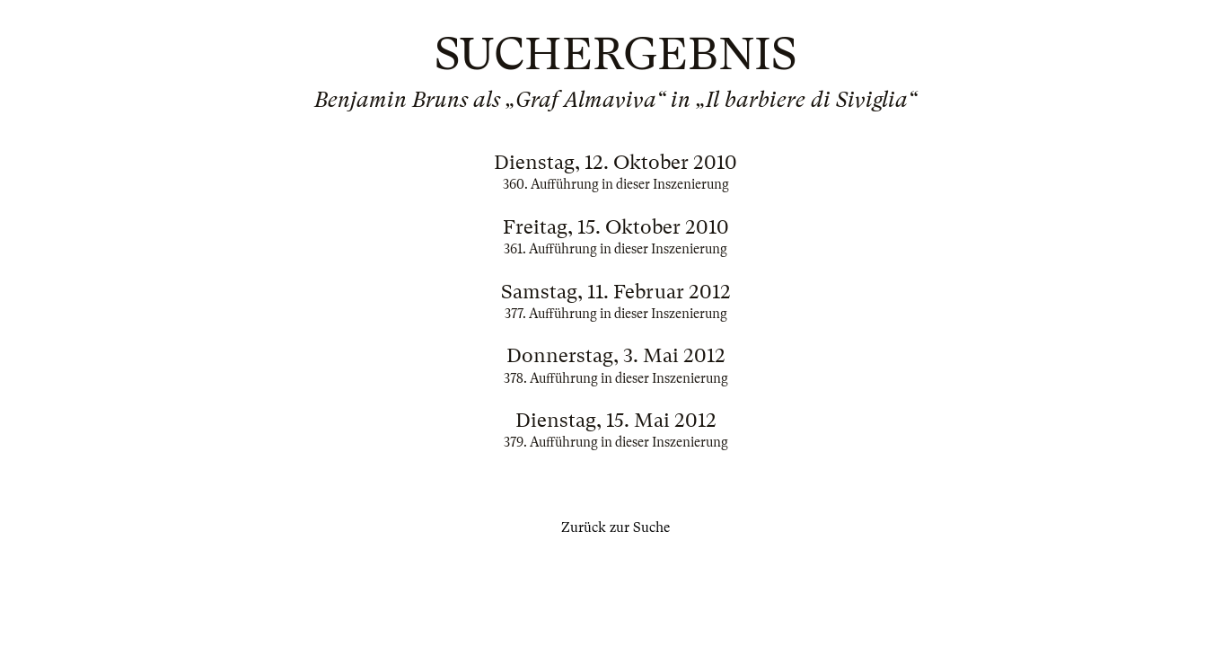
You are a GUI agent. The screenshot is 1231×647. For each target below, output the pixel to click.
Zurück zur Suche (615, 527)
